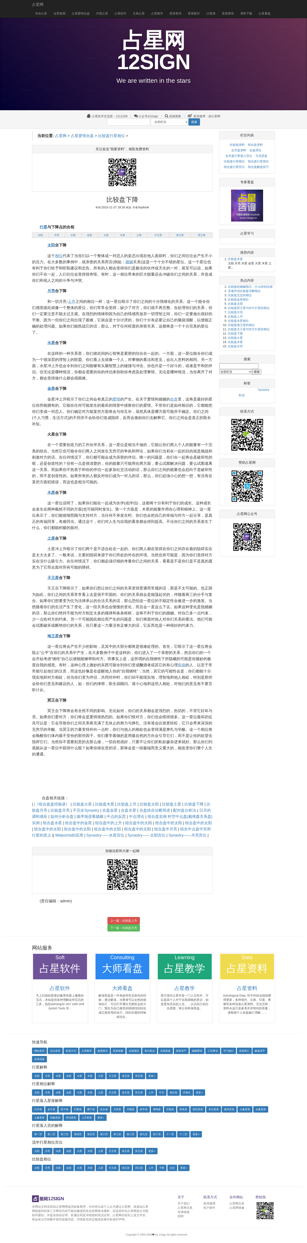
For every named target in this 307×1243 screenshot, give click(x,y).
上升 (151, 1092)
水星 (73, 235)
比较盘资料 (237, 144)
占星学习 (247, 233)
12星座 (211, 13)
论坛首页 (55, 1050)
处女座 (104, 1109)
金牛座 (51, 1109)
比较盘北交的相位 (240, 295)
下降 (161, 1167)
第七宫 (117, 1134)
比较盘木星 (105, 804)
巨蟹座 (78, 1109)
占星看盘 (265, 13)
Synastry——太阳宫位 (147, 835)
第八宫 (130, 1134)
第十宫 (157, 1134)
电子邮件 (209, 1207)
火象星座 (245, 1109)
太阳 (40, 235)
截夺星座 (229, 1109)
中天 (161, 1092)
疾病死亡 (244, 1050)
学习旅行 (228, 1050)
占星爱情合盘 (81, 13)
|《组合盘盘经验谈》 (52, 804)
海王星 (180, 235)
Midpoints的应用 (69, 835)
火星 (106, 235)
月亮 (56, 235)
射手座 (144, 1109)
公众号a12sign (146, 116)
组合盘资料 (255, 144)
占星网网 (62, 1206)
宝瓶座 (170, 1109)
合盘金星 (110, 810)
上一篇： (123, 920)
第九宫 (144, 1134)
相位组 (173, 1092)
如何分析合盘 (63, 816)
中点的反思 (117, 816)
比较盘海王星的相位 (241, 325)
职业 (242, 395)
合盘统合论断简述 (155, 810)
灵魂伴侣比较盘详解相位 (244, 291)
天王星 (158, 235)
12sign (163, 1234)
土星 (139, 235)
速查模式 (102, 1050)
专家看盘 (247, 182)
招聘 (181, 1216)
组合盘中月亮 (166, 829)
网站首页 (39, 1050)
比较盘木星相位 (238, 320)
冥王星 (202, 235)
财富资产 (181, 1050)
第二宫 (51, 1134)
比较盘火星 (83, 804)
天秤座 (117, 1109)
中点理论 (137, 816)
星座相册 (118, 1050)
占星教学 (157, 13)
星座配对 (194, 13)
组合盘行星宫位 (234, 167)
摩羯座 (157, 1109)
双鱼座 (183, 1109)
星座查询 (175, 13)
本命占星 (41, 13)
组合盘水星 (53, 823)
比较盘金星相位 (238, 299)
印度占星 (102, 13)
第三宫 (64, 1134)
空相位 (187, 1092)
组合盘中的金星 (79, 823)
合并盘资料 (238, 150)
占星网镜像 (236, 1207)
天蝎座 (130, 1109)
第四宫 (78, 1134)
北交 (172, 1167)
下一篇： (123, 928)
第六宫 (104, 1134)
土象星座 (39, 1117)
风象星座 (55, 1117)
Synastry (263, 389)
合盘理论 (255, 150)
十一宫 (170, 1134)
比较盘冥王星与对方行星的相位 (249, 308)
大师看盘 (122, 988)
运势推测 (59, 13)
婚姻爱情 (197, 1050)
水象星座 (261, 1109)
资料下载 (246, 13)
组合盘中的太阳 (139, 823)
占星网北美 (185, 1207)
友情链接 (184, 1212)
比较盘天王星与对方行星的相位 (249, 329)
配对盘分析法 (185, 810)
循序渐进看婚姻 (90, 816)
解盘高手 (260, 1050)
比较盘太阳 (150, 804)
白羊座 (38, 1109)
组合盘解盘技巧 (258, 167)
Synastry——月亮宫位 (188, 835)
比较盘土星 (172, 804)
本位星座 (214, 1109)
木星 (122, 235)
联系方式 (71, 1050)
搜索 (194, 122)
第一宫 (38, 1134)
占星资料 (247, 988)
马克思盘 (261, 155)
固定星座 (198, 1109)
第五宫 (91, 1134)
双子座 (64, 1109)
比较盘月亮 (61, 810)
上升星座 (87, 1117)
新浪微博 (209, 1203)
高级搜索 (175, 116)
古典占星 (139, 13)
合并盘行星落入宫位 (238, 155)
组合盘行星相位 (258, 161)
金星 (89, 235)
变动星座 (71, 1117)
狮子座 (91, 1109)
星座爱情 (228, 13)
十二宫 (183, 1134)
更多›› (151, 1075)
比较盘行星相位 (111, 136)
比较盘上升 (127, 804)
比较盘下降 (194, 804)
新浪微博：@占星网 (204, 116)
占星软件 (120, 13)
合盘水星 (129, 810)
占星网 (37, 4)
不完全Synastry (86, 810)
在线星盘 (165, 1050)
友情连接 (39, 1059)
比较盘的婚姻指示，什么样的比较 (250, 286)
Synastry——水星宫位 (105, 835)
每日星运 (150, 1050)
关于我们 (184, 1203)
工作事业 (213, 1050)
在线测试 (134, 1050)
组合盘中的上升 (109, 823)
